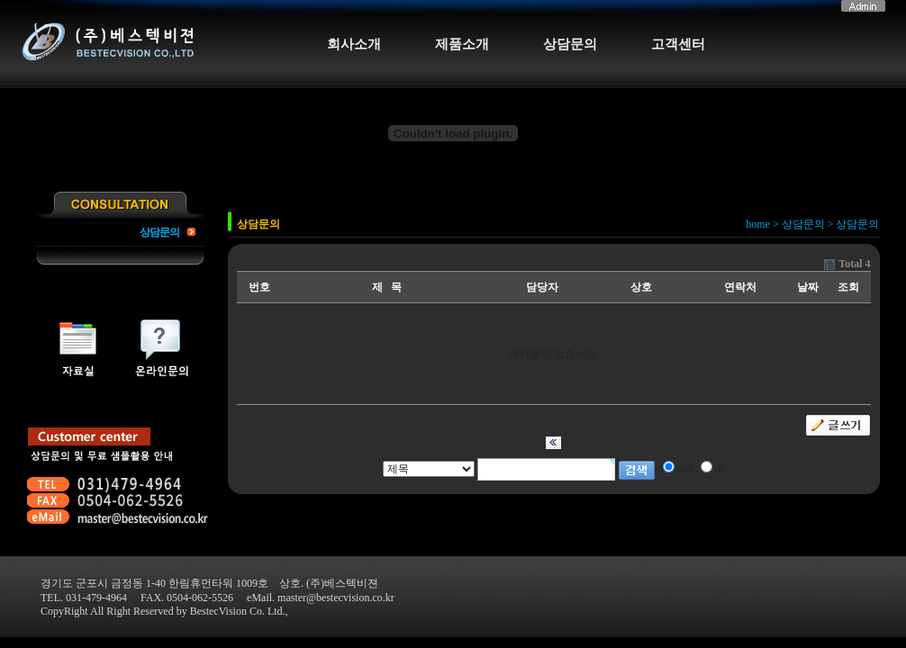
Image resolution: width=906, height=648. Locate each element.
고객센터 (678, 44)
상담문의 (570, 44)
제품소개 (462, 44)
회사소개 (354, 44)
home (758, 224)
